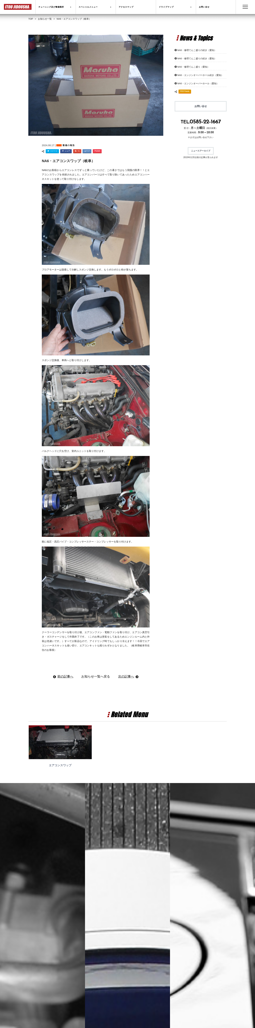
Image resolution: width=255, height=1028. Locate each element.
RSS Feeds (184, 91)
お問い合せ (200, 106)
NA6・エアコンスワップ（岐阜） (68, 161)
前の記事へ (65, 676)
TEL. (201, 122)
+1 (77, 151)
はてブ (87, 151)
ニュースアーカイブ (200, 151)
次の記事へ (126, 676)
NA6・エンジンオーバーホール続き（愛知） (200, 75)
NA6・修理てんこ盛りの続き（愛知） (196, 50)
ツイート (52, 151)
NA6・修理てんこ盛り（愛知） (193, 66)
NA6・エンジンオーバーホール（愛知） (198, 83)
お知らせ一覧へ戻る (95, 676)
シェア (65, 151)
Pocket (97, 151)
